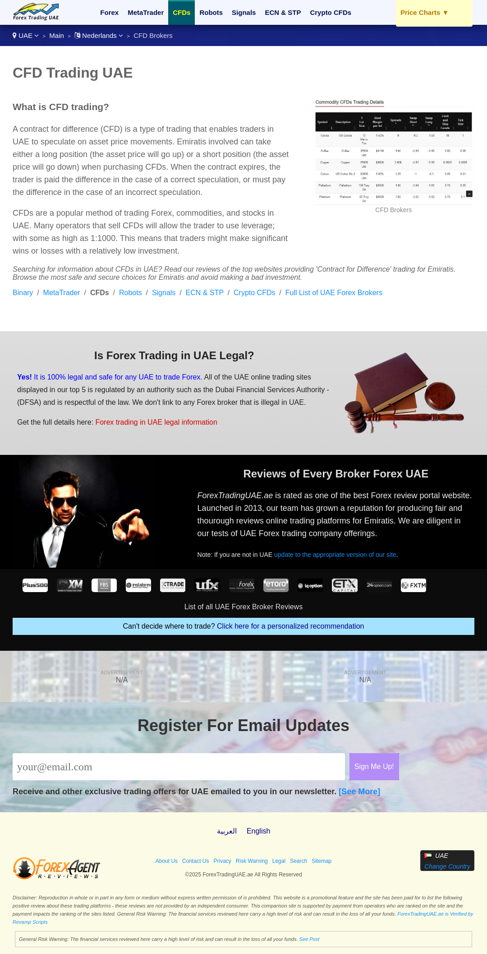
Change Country (447, 866)
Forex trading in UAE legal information (156, 422)
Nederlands (98, 35)
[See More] (359, 791)
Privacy (222, 861)
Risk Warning (252, 861)
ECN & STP (283, 12)
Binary (23, 292)
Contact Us (195, 861)
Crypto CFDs (330, 12)
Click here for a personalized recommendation (290, 626)
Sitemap (321, 861)
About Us (167, 861)
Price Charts (424, 12)
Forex (109, 12)
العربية (227, 831)
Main (56, 35)
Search (298, 861)
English (258, 831)
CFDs (181, 12)
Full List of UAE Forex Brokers (333, 292)
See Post (309, 939)
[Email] (179, 766)
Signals (244, 12)
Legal (278, 861)
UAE (26, 35)
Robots (211, 12)
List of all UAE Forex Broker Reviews (243, 607)
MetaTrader (146, 12)
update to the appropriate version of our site (335, 554)
